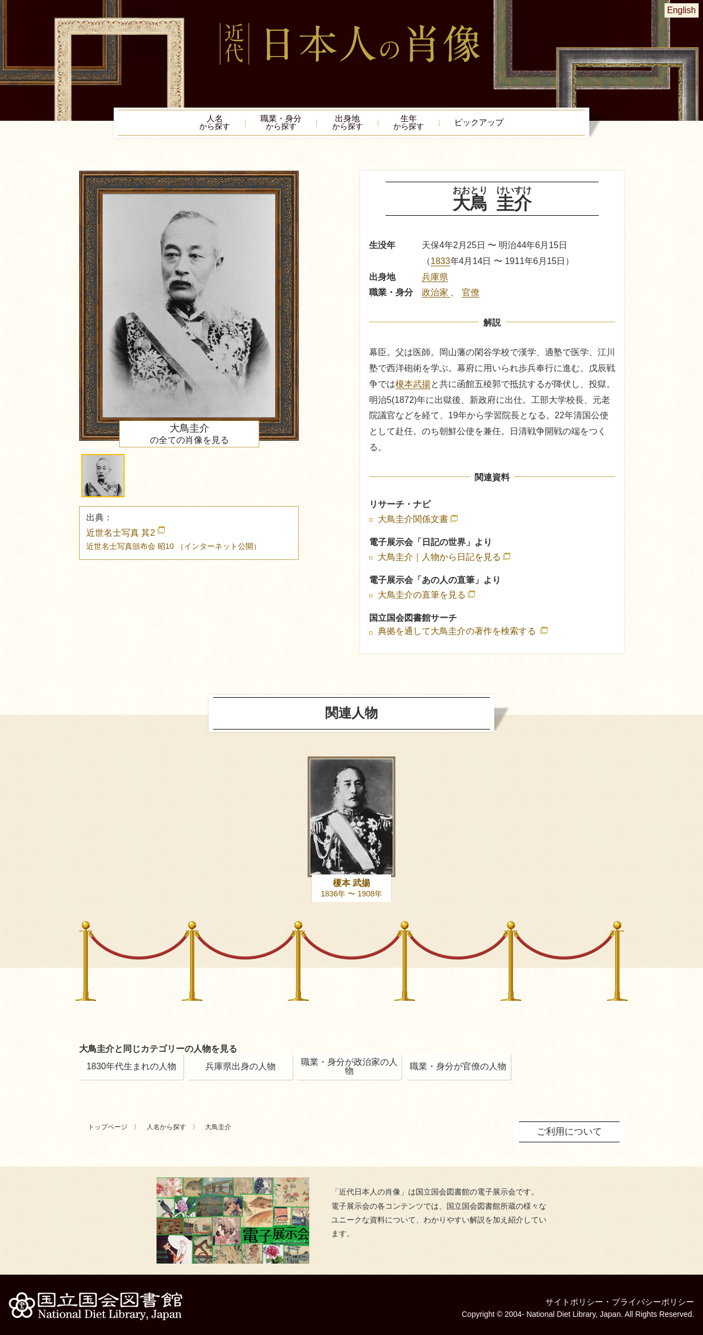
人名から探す (166, 1130)
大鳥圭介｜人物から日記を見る (439, 560)
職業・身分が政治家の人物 (349, 1069)
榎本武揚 (413, 386)
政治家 (436, 295)
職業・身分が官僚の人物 (458, 1069)
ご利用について (571, 1133)
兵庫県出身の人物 (240, 1069)
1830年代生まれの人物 (131, 1069)
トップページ (107, 1130)
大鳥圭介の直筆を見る (422, 598)
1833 (440, 263)
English (681, 10)
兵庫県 (435, 279)
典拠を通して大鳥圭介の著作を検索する (458, 634)
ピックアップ (500, 124)
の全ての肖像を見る (189, 437)
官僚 (470, 295)
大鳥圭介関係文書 (413, 521)
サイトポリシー (567, 1299)
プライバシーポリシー (650, 1299)
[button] (103, 479)
